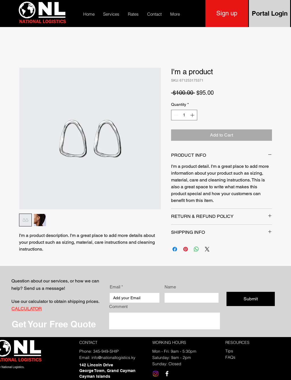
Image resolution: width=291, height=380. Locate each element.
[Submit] (250, 299)
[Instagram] (155, 373)
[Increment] (192, 115)
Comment (118, 306)
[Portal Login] (269, 13)
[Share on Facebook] (174, 249)
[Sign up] (226, 13)
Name (170, 287)
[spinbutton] (184, 115)
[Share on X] (207, 249)
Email (115, 287)
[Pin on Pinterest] (185, 249)
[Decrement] (175, 115)
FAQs (230, 357)
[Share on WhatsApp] (196, 249)
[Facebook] (167, 373)
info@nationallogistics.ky (113, 357)
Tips (229, 351)
